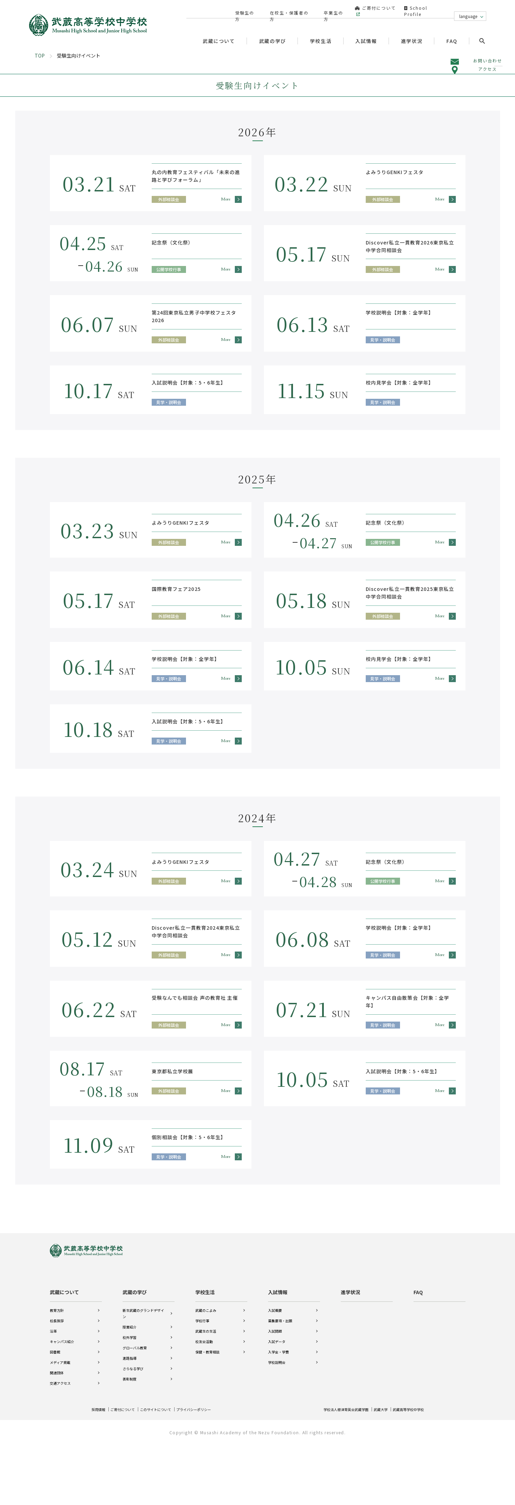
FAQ (454, 28)
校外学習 (129, 1393)
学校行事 (202, 1377)
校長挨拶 (57, 1377)
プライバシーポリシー (211, 1470)
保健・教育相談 (207, 1408)
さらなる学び (133, 1425)
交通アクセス (60, 1439)
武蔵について (64, 1348)
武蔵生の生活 (205, 1387)
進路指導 (129, 1414)
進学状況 (414, 28)
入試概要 (275, 1366)
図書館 (55, 1408)
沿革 (53, 1387)
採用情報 (99, 1470)
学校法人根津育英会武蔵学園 (332, 1470)
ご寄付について (369, 9)
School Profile (424, 9)
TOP (40, 116)
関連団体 (57, 1429)
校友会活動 (204, 1398)
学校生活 (205, 1348)
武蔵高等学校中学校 (405, 1470)
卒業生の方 (329, 9)
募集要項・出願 (280, 1377)
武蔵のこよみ (205, 1366)
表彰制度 (129, 1435)
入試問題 (275, 1387)
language (468, 9)
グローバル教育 (135, 1404)
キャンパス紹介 (62, 1398)
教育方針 (57, 1366)
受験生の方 (244, 9)
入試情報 (277, 1348)
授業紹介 (129, 1383)
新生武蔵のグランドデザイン (143, 1370)
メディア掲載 (60, 1418)
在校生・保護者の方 (286, 9)
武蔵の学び (135, 1348)
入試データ (276, 1398)
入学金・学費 (278, 1408)
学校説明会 (276, 1418)
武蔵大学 (373, 1470)
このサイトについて (166, 1470)
